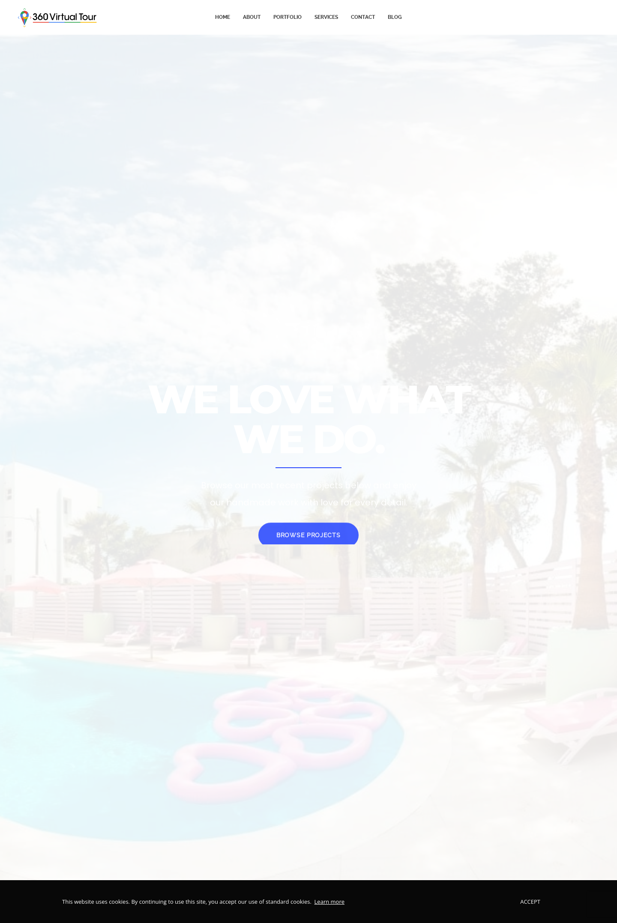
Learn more (329, 901)
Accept (530, 901)
